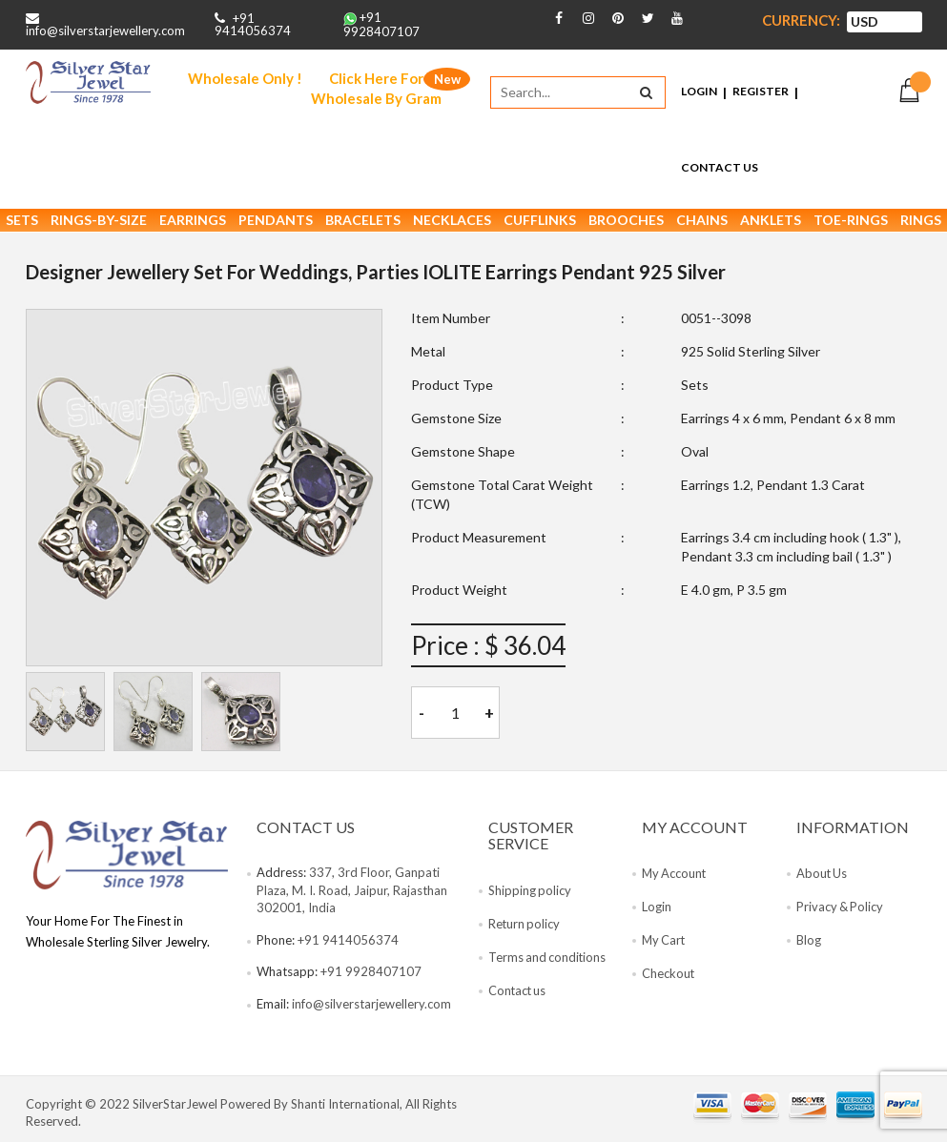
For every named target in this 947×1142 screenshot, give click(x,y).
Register (760, 92)
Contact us (518, 992)
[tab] (65, 713)
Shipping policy (530, 892)
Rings (920, 222)
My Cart (665, 941)
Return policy (525, 925)
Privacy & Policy (840, 908)
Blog (808, 941)
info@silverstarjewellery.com (105, 30)
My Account (675, 875)
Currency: (801, 20)
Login (699, 92)
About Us (822, 875)
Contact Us (719, 168)
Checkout (668, 975)
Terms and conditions (548, 959)
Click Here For (376, 90)
